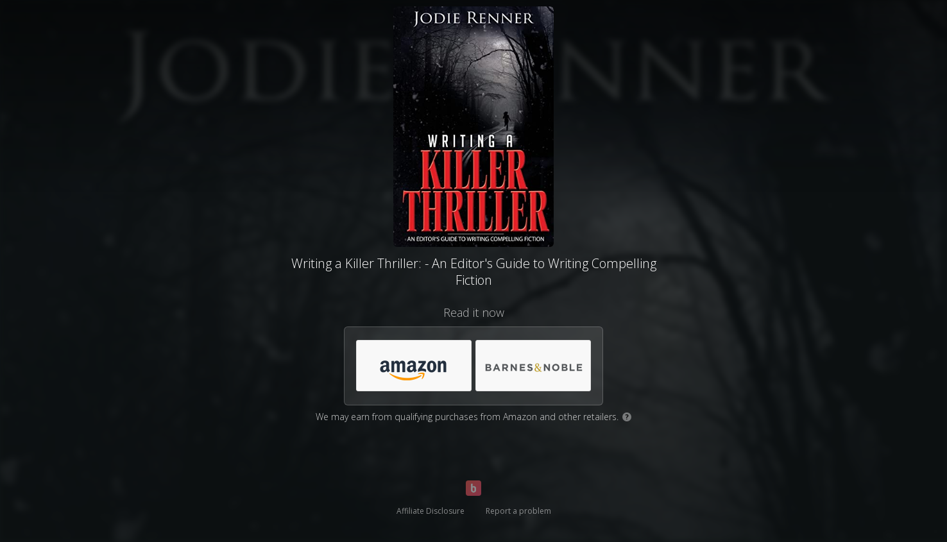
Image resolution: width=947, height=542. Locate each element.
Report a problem (518, 510)
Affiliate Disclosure (431, 510)
